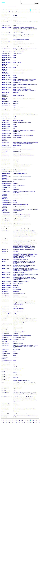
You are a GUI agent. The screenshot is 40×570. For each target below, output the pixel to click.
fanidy (25, 300)
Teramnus (4, 122)
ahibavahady (15, 392)
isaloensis (6, 249)
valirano (20, 191)
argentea (9, 313)
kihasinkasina (28, 397)
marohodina (19, 259)
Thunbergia (4, 218)
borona (19, 164)
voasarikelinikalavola (30, 303)
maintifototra (15, 251)
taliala (7, 145)
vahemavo (15, 380)
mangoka (36, 415)
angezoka (36, 345)
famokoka (15, 406)
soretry (14, 257)
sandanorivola (22, 393)
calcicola (8, 126)
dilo (13, 48)
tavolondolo (21, 23)
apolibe (18, 107)
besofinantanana (31, 396)
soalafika (20, 228)
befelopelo (15, 34)
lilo (23, 48)
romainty (24, 302)
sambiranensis (8, 339)
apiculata (8, 265)
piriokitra (20, 142)
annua (7, 388)
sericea (6, 408)
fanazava (24, 408)
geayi (11, 169)
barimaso (15, 223)
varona (14, 226)
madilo (26, 48)
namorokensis (4, 140)
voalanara (22, 257)
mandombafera (22, 112)
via (13, 416)
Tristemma (4, 382)
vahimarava (28, 154)
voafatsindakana (34, 142)
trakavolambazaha (30, 43)
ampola (14, 274)
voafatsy (14, 143)
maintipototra (15, 255)
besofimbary (21, 396)
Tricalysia (4, 351)
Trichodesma (4, 357)
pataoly (14, 362)
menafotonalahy (16, 269)
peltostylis (7, 353)
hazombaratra (16, 293)
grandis (6, 109)
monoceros (8, 137)
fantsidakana (15, 244)
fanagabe (15, 408)
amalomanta (15, 318)
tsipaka (17, 335)
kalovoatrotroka (16, 382)
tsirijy (14, 401)
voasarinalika (16, 304)
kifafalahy (15, 118)
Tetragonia (4, 167)
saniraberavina (28, 269)
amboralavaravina (16, 82)
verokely (23, 185)
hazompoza (15, 232)
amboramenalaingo (17, 80)
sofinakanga (15, 29)
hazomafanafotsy (16, 209)
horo (17, 324)
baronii (9, 53)
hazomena (31, 244)
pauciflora (8, 157)
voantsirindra (20, 266)
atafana (14, 124)
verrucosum (4, 319)
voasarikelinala (23, 303)
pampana (30, 392)
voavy (25, 169)
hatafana (15, 131)
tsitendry (23, 337)
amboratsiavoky (25, 80)
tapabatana (30, 35)
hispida (6, 329)
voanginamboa (16, 303)
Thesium (3, 189)
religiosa (9, 87)
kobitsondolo (15, 23)
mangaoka (23, 415)
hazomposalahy (32, 231)
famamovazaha (20, 120)
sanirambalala (35, 269)
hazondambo (21, 397)
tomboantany (15, 204)
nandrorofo (15, 321)
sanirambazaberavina (17, 270)
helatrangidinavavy (28, 240)
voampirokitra (25, 143)
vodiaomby (20, 197)
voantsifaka (21, 316)
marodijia (29, 245)
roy (27, 302)
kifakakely (36, 114)
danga (14, 324)
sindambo (19, 185)
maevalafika (15, 228)
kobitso (21, 21)
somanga (15, 202)
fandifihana (32, 230)
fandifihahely (27, 230)
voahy (29, 380)
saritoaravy (21, 39)
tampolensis (8, 287)
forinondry (15, 219)
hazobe (14, 137)
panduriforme (4, 210)
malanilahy (15, 32)
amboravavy (33, 84)
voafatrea (28, 142)
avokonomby (15, 112)
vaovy (18, 169)
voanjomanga (34, 29)
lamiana (7, 333)
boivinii (9, 25)
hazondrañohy (22, 179)
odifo (32, 255)
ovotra (22, 413)
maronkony (24, 17)
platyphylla (9, 223)
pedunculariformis (5, 309)
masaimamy (21, 367)
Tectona (3, 109)
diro (16, 48)
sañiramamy (27, 278)
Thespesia (4, 191)
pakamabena (21, 398)
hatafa (28, 130)
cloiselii (6, 291)
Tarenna (3, 103)
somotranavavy (16, 287)
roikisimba (33, 300)
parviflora (7, 306)
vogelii (7, 120)
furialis (6, 327)
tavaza (14, 351)
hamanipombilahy (30, 149)
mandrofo (26, 319)
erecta (6, 43)
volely (17, 279)
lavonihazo (15, 278)
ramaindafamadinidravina (23, 256)
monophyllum (4, 207)
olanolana (27, 209)
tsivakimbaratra (32, 346)
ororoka (22, 214)
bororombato (29, 164)
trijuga (5, 261)
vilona (30, 241)
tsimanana (28, 393)
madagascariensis (5, 73)
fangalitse (15, 206)
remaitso (35, 28)
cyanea (8, 219)
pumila (7, 142)
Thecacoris (4, 173)
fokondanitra (26, 114)
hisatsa (18, 349)
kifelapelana (30, 34)
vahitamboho (15, 159)
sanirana (29, 235)
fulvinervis (6, 240)
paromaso (28, 223)
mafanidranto (16, 191)
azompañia (15, 240)
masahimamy (16, 367)
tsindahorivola (34, 393)
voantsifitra (26, 316)
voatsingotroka (16, 384)
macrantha (8, 405)
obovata (9, 77)
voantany (21, 204)
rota (8, 89)
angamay (15, 366)
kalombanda (15, 308)
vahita (24, 228)
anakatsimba (20, 300)
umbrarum (6, 23)
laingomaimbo (19, 218)
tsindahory (25, 400)
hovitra (14, 413)
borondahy (24, 164)
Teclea (3, 105)
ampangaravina (16, 261)
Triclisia (3, 364)
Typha (3, 413)
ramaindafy (35, 233)
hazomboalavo (16, 176)
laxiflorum (10, 171)
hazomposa (25, 231)
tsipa (20, 337)
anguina (10, 362)
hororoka (19, 206)
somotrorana (34, 235)
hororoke (24, 206)
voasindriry (26, 266)
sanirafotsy (18, 235)
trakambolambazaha (17, 46)
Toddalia (3, 299)
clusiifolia (8, 160)
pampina (19, 388)
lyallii (7, 114)
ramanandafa (20, 275)
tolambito (25, 236)
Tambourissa (4, 51)
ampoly (14, 105)
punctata (6, 105)
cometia (8, 173)
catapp (7, 128)
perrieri (9, 82)
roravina (14, 200)
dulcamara (9, 367)
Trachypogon (5, 324)
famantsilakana (16, 230)
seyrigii (8, 214)
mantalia (15, 135)
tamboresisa (15, 92)
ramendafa (20, 246)
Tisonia (3, 291)
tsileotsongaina (27, 29)
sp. (8, 92)
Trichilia (3, 353)
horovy (14, 218)
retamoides (8, 118)
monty (36, 48)
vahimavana (15, 221)
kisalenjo (33, 397)
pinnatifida (6, 21)
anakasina (15, 300)
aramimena (15, 281)
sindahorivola (16, 400)
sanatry (19, 331)
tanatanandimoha (16, 133)
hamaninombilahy (16, 149)
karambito (27, 232)
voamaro (32, 155)
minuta (6, 46)
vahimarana (23, 154)
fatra (14, 142)
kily (22, 48)
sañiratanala (33, 278)
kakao (14, 187)
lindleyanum (4, 416)
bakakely (15, 349)
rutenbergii (8, 159)
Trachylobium (5, 318)
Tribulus (3, 349)
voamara (28, 155)
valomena (27, 191)
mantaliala (19, 135)
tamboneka (23, 87)
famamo (14, 120)
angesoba (31, 345)
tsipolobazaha (16, 44)
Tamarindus (4, 48)
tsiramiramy (32, 247)
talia (29, 21)
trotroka (21, 382)
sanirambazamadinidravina (18, 247)
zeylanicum (4, 358)
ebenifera (8, 162)
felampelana (20, 34)
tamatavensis (8, 285)
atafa (14, 128)
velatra (14, 25)
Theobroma (4, 187)
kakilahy (28, 165)
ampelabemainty (16, 277)
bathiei (9, 55)
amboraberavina (20, 51)
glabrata (7, 295)
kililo (20, 48)
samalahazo (27, 398)
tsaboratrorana (26, 176)
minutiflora (9, 183)
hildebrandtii (4, 70)
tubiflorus (9, 41)
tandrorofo (29, 321)
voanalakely (30, 302)
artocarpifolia (7, 17)
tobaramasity (15, 103)
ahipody (14, 360)
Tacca (3, 17)
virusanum (9, 382)
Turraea (3, 406)
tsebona (17, 405)
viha (15, 416)
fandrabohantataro (33, 243)
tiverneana (7, 331)
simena (14, 185)
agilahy (14, 325)
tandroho (25, 321)
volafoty (27, 228)
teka (18, 109)
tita (13, 181)
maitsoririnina (20, 35)
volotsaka (21, 304)
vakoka (14, 347)
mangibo (28, 415)
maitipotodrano (22, 255)
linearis (7, 101)
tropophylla (8, 147)
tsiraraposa (31, 249)
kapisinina (15, 403)
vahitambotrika (16, 157)
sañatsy (22, 331)
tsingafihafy (15, 394)
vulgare (7, 386)
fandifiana (22, 230)
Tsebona (3, 405)
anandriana (15, 183)
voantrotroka (25, 383)
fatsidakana (21, 244)
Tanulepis (4, 101)
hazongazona (16, 346)
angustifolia (7, 413)
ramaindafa (29, 233)
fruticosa (8, 164)
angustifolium (4, 195)
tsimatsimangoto (21, 322)
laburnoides (9, 202)
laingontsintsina (16, 171)
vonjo (34, 413)
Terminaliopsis (5, 151)
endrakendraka (28, 318)
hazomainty (15, 160)
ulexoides (8, 149)
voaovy (21, 169)
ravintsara (25, 107)
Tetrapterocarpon (5, 169)
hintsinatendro (16, 319)
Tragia (3, 325)
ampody (14, 355)
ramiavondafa (26, 246)
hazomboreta (16, 265)
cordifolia (6, 325)
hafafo (25, 130)
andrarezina (15, 343)
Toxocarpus (4, 316)
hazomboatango (16, 411)
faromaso (19, 223)
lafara (31, 408)
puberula (9, 314)
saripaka (15, 390)
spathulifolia (9, 181)
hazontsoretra (16, 249)
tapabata (26, 35)
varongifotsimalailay (27, 335)
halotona (15, 15)
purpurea (9, 84)
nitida (9, 75)
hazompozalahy (21, 232)
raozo (22, 194)
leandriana (8, 133)
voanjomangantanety (17, 30)
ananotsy (15, 306)
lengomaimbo (25, 218)
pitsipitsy (19, 194)
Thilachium (4, 194)
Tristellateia (4, 367)
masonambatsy (20, 233)
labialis (7, 122)
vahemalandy (16, 316)
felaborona (15, 231)
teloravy (29, 122)
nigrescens (7, 103)
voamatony (20, 49)
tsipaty (21, 335)
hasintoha (15, 41)
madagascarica (8, 335)
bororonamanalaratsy (17, 165)
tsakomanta (20, 311)
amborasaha (19, 53)
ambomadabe (16, 291)
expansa (8, 167)
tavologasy (35, 21)
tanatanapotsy (22, 293)
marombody (24, 268)
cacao (8, 187)
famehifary (15, 122)
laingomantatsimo (16, 154)
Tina (3, 228)
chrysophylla (8, 272)
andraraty (15, 388)
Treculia (3, 333)
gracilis (9, 32)
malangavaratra (21, 278)
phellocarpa (8, 283)
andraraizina (15, 345)
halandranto (34, 318)
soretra (14, 236)
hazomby (26, 254)
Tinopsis (3, 265)
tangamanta (21, 29)
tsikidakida (26, 194)
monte (33, 48)
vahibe (27, 314)
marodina (35, 232)
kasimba (14, 299)
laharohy (20, 314)
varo (34, 191)
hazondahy (20, 41)
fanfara (27, 408)
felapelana (26, 34)
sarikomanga (27, 214)
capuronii (9, 57)
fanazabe (19, 408)
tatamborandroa (16, 297)
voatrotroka (30, 383)
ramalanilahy (20, 32)
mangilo (32, 415)
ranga (21, 176)
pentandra (8, 390)
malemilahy (28, 255)
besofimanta (15, 396)
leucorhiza (9, 221)
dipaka (14, 335)
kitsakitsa (15, 169)
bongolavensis (7, 228)
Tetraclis (3, 160)
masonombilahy (31, 268)
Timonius (4, 226)
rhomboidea (8, 396)
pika (32, 245)
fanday (20, 392)
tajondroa (15, 369)
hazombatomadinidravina (18, 254)
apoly (21, 107)
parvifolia (9, 79)
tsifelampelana (16, 36)
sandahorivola (16, 393)
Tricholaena (4, 360)
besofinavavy (15, 397)
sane (14, 364)
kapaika (20, 17)
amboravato (31, 80)
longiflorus (10, 34)
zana (20, 279)
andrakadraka (22, 318)
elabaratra (27, 27)
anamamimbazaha (17, 167)
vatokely (18, 257)
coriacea (7, 293)
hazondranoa (16, 179)
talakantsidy (27, 247)
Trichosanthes (5, 362)
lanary (31, 232)
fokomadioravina (19, 114)
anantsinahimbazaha (17, 43)
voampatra (19, 143)
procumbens (7, 366)
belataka (15, 216)
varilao (31, 191)
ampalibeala (15, 333)
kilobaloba (15, 35)
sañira (14, 235)
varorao (18, 192)
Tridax (3, 366)
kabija (14, 21)
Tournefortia (4, 313)
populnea (8, 191)
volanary (30, 270)
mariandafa (20, 245)
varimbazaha (19, 386)
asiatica (7, 300)
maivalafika (21, 249)
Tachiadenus (4, 25)
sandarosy (20, 321)
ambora (14, 51)
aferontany (22, 27)
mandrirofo (21, 319)
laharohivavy (15, 314)
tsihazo (31, 135)
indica (8, 48)
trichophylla (4, 95)
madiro (29, 48)
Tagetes (3, 43)
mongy (14, 313)
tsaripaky (17, 339)
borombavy (15, 164)
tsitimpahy (22, 339)
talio (26, 135)
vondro (26, 413)
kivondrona (18, 413)
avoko (14, 114)
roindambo (19, 302)
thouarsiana (6, 259)
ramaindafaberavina (31, 262)
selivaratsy (26, 346)
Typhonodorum (5, 415)
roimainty (15, 302)
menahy (25, 233)
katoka (32, 277)
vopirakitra (30, 143)
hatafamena (32, 130)
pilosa (7, 392)
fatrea (16, 142)
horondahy (21, 324)
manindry (26, 249)
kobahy (18, 137)
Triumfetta (4, 388)
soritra (21, 236)
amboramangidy (25, 79)
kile (18, 48)
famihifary (20, 122)
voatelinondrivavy (16, 111)
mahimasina (15, 73)
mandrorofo (31, 319)
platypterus (4, 39)
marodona (15, 241)
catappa (8, 130)
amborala (19, 62)
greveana (9, 371)
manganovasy (19, 327)
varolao (14, 192)
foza (14, 339)
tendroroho (15, 322)
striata (5, 251)
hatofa (18, 131)
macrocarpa (8, 281)
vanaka (14, 85)
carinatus (9, 27)
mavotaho (15, 331)
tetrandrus (4, 152)
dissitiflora (8, 277)
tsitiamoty (20, 394)
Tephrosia (4, 111)
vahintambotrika (16, 155)
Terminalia (4, 124)
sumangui (9, 216)
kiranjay (23, 43)
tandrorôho (34, 321)
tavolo (31, 21)
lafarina (14, 386)
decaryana (7, 406)
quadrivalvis (8, 185)
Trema (3, 341)
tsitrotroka (15, 383)
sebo (14, 405)
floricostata (4, 65)
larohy (24, 314)
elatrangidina (21, 240)
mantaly (8, 135)
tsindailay (35, 400)
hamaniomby (23, 149)
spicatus (9, 324)
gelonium (6, 243)
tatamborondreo (23, 297)
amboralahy (15, 65)
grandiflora (9, 369)
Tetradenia (4, 164)
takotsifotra (24, 122)
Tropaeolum (4, 403)
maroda (25, 245)
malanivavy (30, 28)
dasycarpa (6, 238)
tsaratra (19, 369)
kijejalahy (15, 194)
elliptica (9, 62)
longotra (35, 254)
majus (8, 403)
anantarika (15, 311)
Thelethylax (4, 183)
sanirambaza (23, 235)
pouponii (8, 212)
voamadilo (15, 49)
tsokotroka (20, 383)
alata (8, 218)
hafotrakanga (25, 392)
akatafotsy (15, 116)
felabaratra (20, 28)
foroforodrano (23, 277)
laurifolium (9, 204)
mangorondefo (29, 112)
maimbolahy (15, 398)
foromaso (24, 223)
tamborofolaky (16, 101)
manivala (25, 173)
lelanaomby (15, 357)
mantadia (15, 151)
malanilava (25, 28)
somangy (31, 209)
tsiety (30, 176)
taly (28, 135)
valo (24, 191)
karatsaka (15, 109)
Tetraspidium (4, 171)
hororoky (15, 214)
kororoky (19, 214)
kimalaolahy (21, 308)
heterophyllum (5, 198)
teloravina (15, 197)
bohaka (18, 274)
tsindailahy (30, 400)
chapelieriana (6, 230)
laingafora (19, 87)
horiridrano (18, 415)
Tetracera (4, 154)
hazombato (20, 173)
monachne (9, 360)
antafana (15, 130)
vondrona (30, 413)
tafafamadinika (16, 189)
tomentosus (9, 316)
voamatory (25, 49)
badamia (8, 124)
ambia (14, 415)
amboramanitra (32, 79)
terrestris (7, 349)
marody (14, 233)
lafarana (14, 409)
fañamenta (15, 28)
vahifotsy (19, 380)
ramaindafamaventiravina (24, 265)
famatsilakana (16, 243)
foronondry (20, 219)
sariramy (15, 126)
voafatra (24, 142)
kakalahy (24, 165)
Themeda (4, 185)
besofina (26, 396)
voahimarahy (22, 155)
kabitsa (17, 21)
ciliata (3, 16)
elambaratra (31, 27)
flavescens (8, 226)
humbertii (8, 111)
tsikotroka (26, 382)
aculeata (7, 299)
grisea (6, 341)
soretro (17, 236)
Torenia (3, 306)
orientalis (6, 345)
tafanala (19, 151)
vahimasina (21, 73)
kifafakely (31, 114)
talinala (19, 145)
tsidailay (20, 400)
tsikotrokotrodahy (31, 382)
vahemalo (15, 374)
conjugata (8, 274)
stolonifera (7, 311)
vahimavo (15, 372)
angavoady (15, 173)
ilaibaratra (15, 341)
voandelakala (30, 236)
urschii (7, 289)
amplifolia (10, 51)
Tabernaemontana (6, 14)
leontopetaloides (7, 19)
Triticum (3, 386)
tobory (17, 337)
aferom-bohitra (16, 27)
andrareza (21, 345)
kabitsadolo (15, 17)
